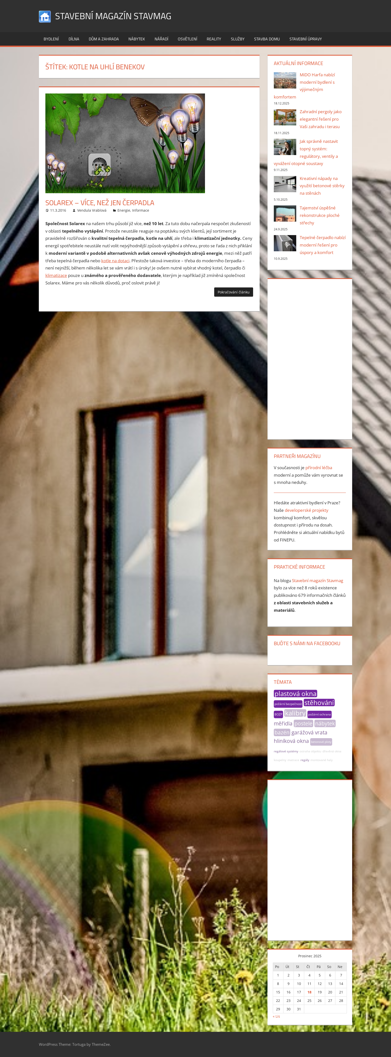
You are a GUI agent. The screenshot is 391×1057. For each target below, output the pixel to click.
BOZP (278, 714)
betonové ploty (321, 742)
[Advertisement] (310, 358)
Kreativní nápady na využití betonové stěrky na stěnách (322, 186)
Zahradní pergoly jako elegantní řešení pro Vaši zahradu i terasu (321, 119)
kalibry (295, 713)
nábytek (325, 723)
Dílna (74, 39)
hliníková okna (291, 741)
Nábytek (136, 39)
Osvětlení (187, 39)
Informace (140, 210)
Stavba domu (267, 39)
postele (303, 723)
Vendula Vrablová (91, 210)
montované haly (321, 760)
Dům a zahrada (104, 39)
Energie (123, 210)
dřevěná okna (331, 751)
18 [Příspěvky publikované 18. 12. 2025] (309, 992)
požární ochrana (319, 714)
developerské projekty (306, 510)
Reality (214, 39)
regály (304, 760)
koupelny (280, 760)
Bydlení (51, 39)
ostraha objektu (310, 751)
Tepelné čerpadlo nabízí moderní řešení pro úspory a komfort (323, 245)
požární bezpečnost (288, 704)
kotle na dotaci (115, 261)
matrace (293, 760)
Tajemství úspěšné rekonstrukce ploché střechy (320, 215)
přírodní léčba (318, 467)
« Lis (276, 1016)
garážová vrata (309, 732)
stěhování (319, 702)
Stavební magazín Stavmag (113, 16)
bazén (282, 732)
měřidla (283, 723)
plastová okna (295, 693)
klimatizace (56, 275)
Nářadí (161, 39)
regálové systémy (286, 751)
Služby (238, 39)
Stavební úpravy (306, 39)
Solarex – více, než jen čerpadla (99, 202)
